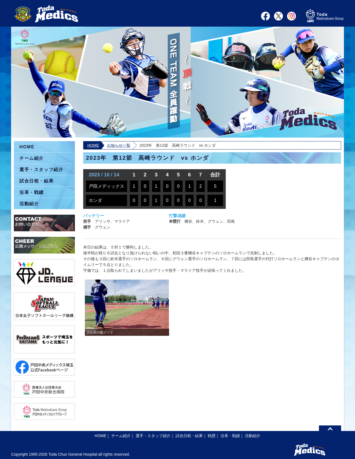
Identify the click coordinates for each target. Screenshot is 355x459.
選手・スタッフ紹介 (41, 169)
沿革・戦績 (31, 192)
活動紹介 (29, 203)
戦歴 (211, 435)
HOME (93, 145)
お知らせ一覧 (118, 145)
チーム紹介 (31, 158)
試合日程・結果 (36, 181)
